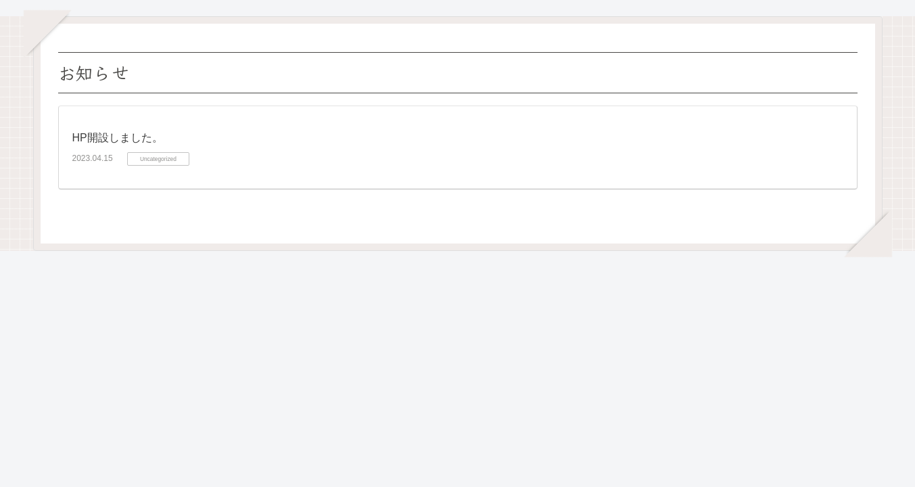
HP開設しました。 (117, 137)
